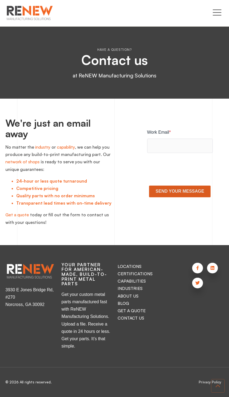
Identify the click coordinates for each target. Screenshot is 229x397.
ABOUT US (129, 296)
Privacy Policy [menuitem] (209, 382)
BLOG (123, 303)
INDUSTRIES (130, 288)
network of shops (32, 161)
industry (43, 147)
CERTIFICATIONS (135, 273)
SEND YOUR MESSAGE (180, 191)
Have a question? (114, 50)
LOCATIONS (130, 266)
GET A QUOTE (132, 310)
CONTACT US (132, 318)
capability (68, 147)
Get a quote (17, 214)
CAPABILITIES (132, 281)
